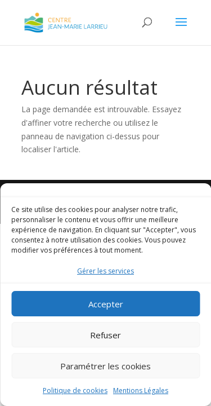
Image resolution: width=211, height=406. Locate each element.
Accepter (105, 304)
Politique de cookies (75, 390)
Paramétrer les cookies (105, 366)
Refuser (105, 335)
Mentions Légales (140, 390)
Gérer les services (105, 271)
